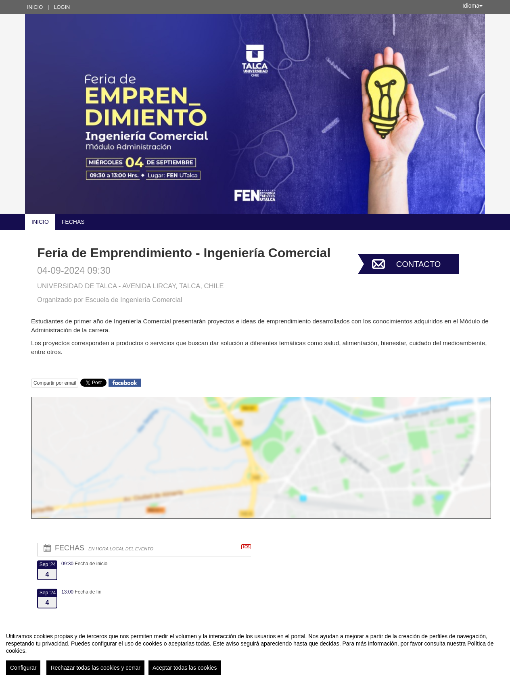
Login (62, 7)
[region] (255, 651)
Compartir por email (54, 383)
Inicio (35, 7)
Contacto (418, 264)
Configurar (23, 667)
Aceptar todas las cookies (185, 667)
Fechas (73, 222)
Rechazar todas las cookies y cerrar (95, 667)
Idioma (472, 5)
